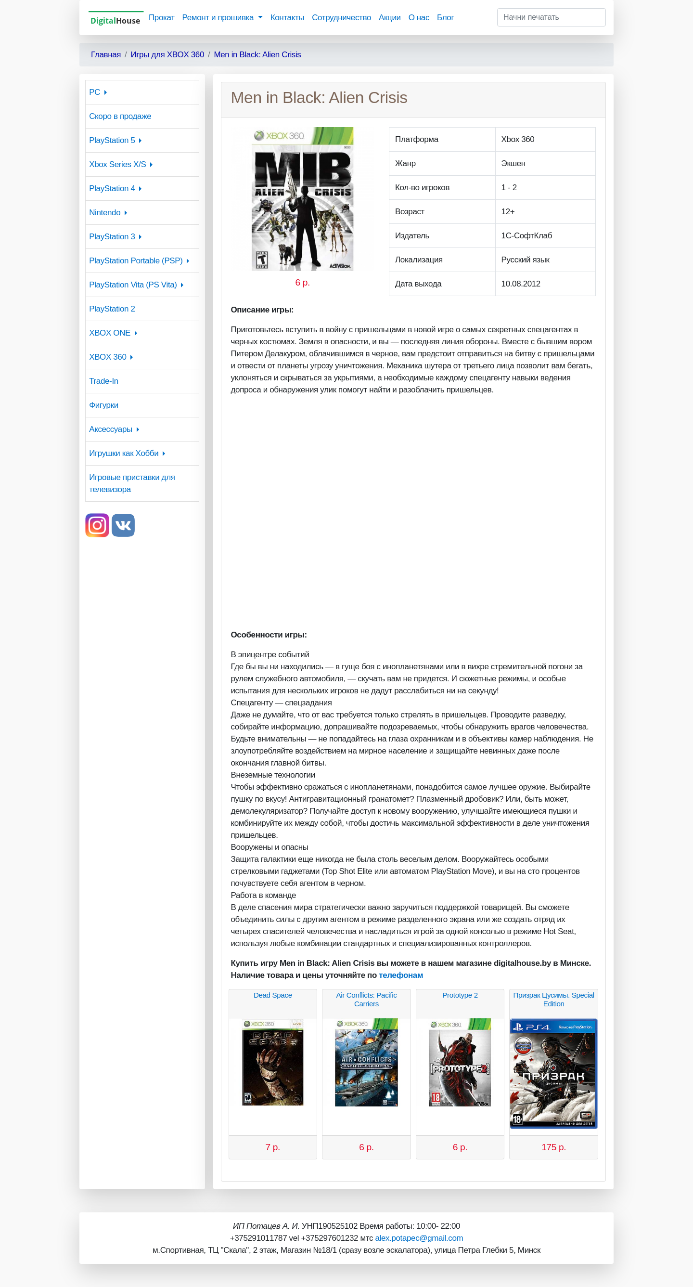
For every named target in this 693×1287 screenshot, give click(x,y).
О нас (419, 17)
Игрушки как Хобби (123, 453)
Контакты (287, 17)
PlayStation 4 (112, 188)
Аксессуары (110, 429)
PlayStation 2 (112, 308)
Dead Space (273, 995)
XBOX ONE (109, 333)
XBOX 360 (107, 357)
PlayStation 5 (112, 140)
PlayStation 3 (112, 236)
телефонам (401, 975)
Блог (445, 17)
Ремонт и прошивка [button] (219, 17)
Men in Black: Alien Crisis (257, 54)
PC (94, 92)
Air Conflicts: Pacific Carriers (366, 999)
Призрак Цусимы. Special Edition (553, 999)
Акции (390, 17)
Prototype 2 (460, 995)
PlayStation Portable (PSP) (135, 260)
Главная (106, 54)
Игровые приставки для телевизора (132, 483)
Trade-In (103, 381)
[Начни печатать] (551, 17)
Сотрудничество (341, 17)
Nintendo (104, 212)
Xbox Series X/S (117, 164)
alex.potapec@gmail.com (419, 1238)
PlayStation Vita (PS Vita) (133, 284)
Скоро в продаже (120, 116)
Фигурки (103, 405)
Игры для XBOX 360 (167, 54)
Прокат (162, 17)
